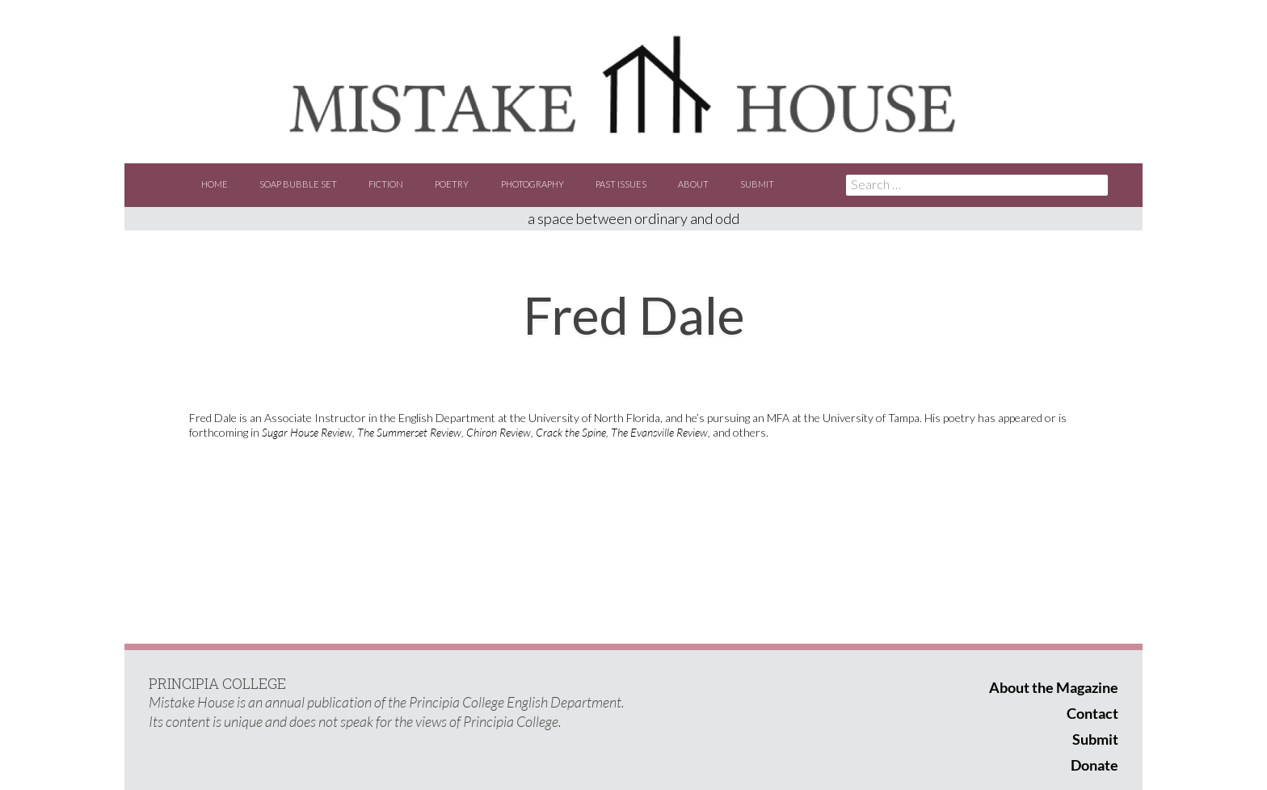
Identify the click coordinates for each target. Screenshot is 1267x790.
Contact (1092, 713)
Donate (1094, 765)
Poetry (452, 184)
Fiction (385, 184)
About (693, 184)
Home (214, 184)
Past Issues (621, 184)
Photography (532, 184)
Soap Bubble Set (298, 184)
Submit (757, 184)
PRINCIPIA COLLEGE (217, 683)
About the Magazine (1053, 687)
